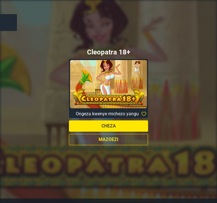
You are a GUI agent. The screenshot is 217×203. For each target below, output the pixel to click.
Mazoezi (108, 139)
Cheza (108, 126)
